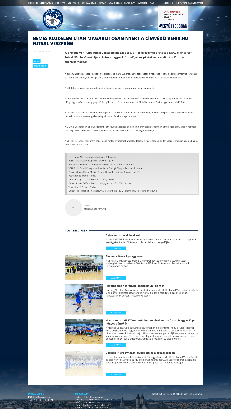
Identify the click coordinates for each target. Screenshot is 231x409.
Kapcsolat (130, 3)
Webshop (142, 3)
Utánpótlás (115, 3)
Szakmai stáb (89, 3)
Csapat (102, 3)
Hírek (31, 3)
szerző (87, 211)
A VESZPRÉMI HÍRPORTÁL (40, 405)
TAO (152, 3)
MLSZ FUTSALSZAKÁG (39, 402)
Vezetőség (73, 3)
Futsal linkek (36, 399)
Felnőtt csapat (40, 71)
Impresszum (81, 399)
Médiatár (60, 3)
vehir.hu (168, 3)
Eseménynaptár (44, 3)
